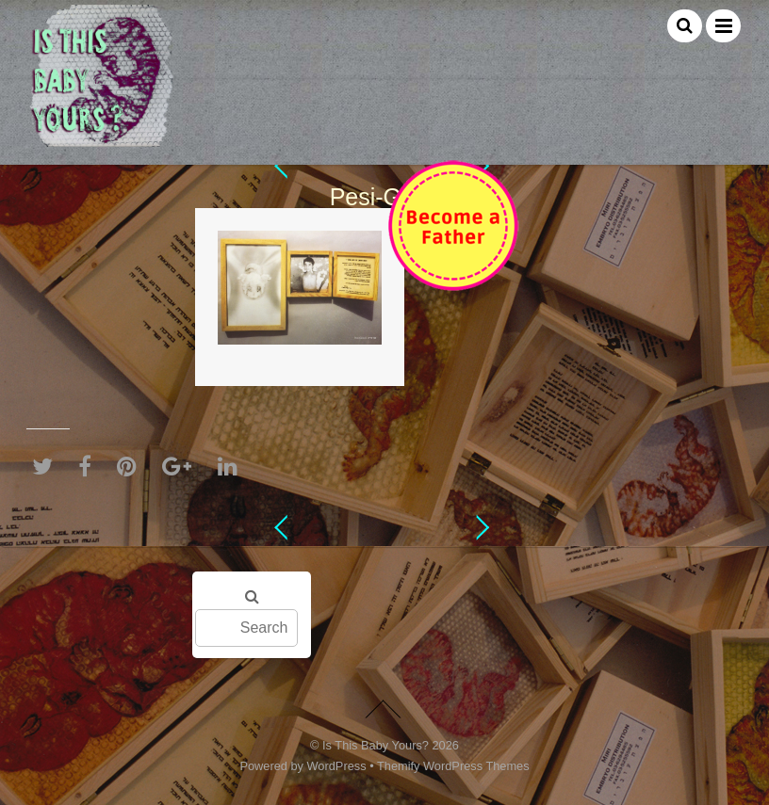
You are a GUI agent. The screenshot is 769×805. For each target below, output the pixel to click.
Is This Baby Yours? (375, 745)
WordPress (337, 766)
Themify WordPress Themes (453, 766)
